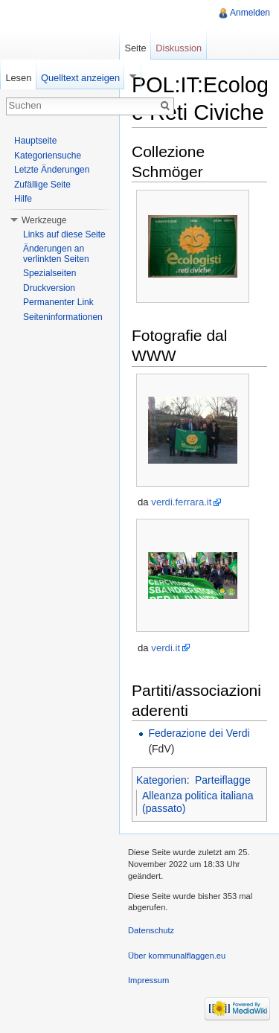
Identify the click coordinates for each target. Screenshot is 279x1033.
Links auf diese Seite (64, 234)
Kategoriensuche (47, 155)
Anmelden (250, 12)
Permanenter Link (58, 302)
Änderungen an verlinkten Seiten (56, 253)
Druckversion (49, 288)
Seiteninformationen (63, 317)
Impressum (148, 980)
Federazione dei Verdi (198, 733)
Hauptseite (35, 140)
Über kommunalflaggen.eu (176, 955)
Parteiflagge (223, 780)
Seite (135, 48)
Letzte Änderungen (51, 169)
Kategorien (161, 780)
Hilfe (23, 199)
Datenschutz (151, 930)
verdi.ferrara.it (181, 502)
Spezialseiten (49, 273)
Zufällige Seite (42, 184)
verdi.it (165, 647)
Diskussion (178, 48)
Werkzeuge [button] (44, 220)
